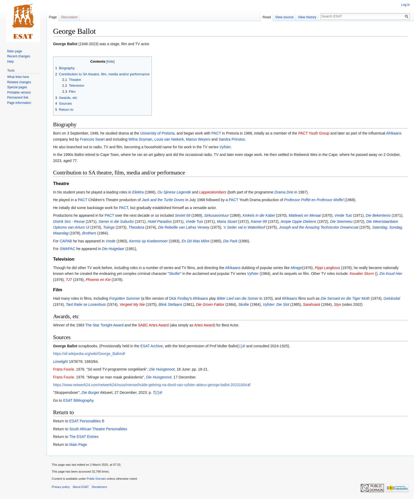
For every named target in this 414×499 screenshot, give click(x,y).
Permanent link (17, 97)
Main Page (78, 444)
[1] (240, 346)
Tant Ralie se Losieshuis (86, 304)
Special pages (17, 87)
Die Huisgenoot (162, 369)
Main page (14, 51)
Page (53, 17)
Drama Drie (283, 192)
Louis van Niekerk (169, 139)
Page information (19, 103)
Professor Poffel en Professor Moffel (314, 200)
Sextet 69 (182, 215)
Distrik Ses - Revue (69, 221)
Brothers (89, 233)
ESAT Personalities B (86, 421)
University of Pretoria (157, 133)
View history (307, 17)
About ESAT (81, 486)
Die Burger (90, 392)
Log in (405, 5)
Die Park (230, 241)
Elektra (138, 192)
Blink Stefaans (170, 304)
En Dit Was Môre (196, 241)
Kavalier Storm (362, 273)
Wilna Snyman (140, 139)
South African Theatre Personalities (98, 429)
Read (267, 17)
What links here (18, 77)
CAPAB (66, 241)
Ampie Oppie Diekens (298, 221)
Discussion (69, 17)
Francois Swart (92, 139)
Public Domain (96, 478)
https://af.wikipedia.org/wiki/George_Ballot (87, 354)
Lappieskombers (212, 192)
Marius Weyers (198, 139)
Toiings (109, 227)
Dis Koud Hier (390, 273)
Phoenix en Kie (98, 280)
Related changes (19, 82)
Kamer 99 (259, 221)
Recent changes (18, 56)
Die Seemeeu (341, 221)
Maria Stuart (227, 221)
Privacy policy (61, 486)
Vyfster (225, 147)
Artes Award (204, 325)
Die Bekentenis (378, 215)
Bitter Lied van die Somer (237, 298)
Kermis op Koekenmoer (148, 241)
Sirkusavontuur (216, 215)
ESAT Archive (151, 346)
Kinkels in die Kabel (259, 215)
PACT (216, 133)
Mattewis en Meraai (305, 215)
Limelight (60, 361)
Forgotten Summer (124, 298)
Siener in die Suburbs (116, 221)
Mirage (296, 268)
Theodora (136, 227)
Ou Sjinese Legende (174, 192)
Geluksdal (392, 298)
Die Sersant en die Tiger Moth (345, 298)
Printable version (19, 92)
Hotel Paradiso (160, 221)
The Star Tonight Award (104, 325)
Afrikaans (393, 133)
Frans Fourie (63, 369)
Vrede (110, 241)
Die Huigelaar (113, 249)
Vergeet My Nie (132, 304)
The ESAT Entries (83, 437)
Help (10, 61)
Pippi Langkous (327, 268)
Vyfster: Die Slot (276, 304)
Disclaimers (99, 486)
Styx (337, 304)
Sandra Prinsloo (232, 139)
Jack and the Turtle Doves (163, 200)
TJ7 (69, 280)
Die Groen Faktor (210, 304)
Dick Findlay (179, 298)
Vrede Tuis (343, 215)
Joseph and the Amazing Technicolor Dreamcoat (318, 227)
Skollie (174, 273)
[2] (157, 392)
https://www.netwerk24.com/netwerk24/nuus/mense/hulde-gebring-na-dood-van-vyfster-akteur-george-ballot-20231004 (150, 385)
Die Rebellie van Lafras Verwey (183, 227)
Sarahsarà (311, 304)
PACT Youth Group (314, 133)
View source (284, 17)
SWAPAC (67, 249)
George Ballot (65, 44)
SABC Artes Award (153, 325)
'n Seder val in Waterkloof (244, 227)
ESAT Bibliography (78, 400)
